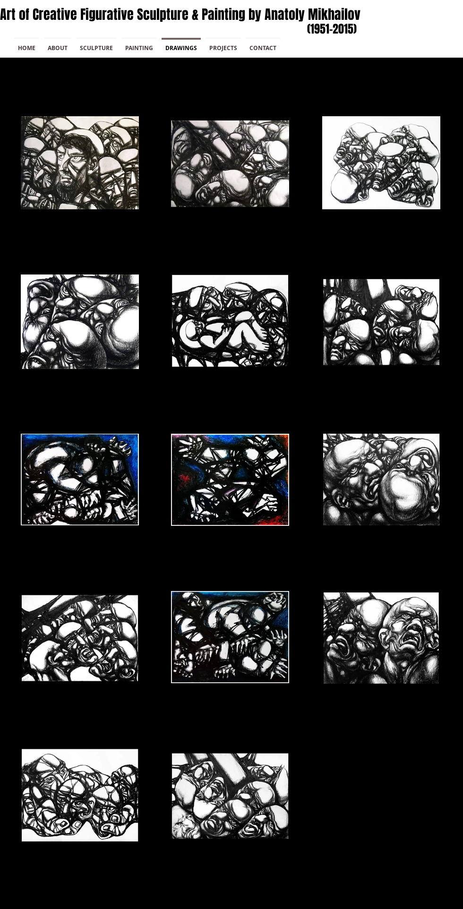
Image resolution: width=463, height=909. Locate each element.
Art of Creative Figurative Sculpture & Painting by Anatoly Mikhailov (180, 14)
